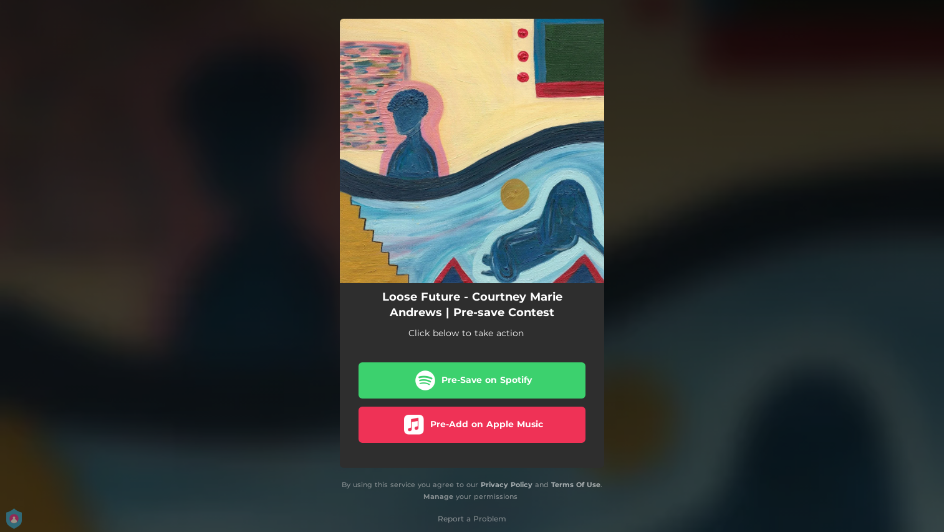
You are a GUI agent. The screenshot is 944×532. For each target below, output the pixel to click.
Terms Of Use (575, 484)
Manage (438, 496)
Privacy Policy (506, 484)
